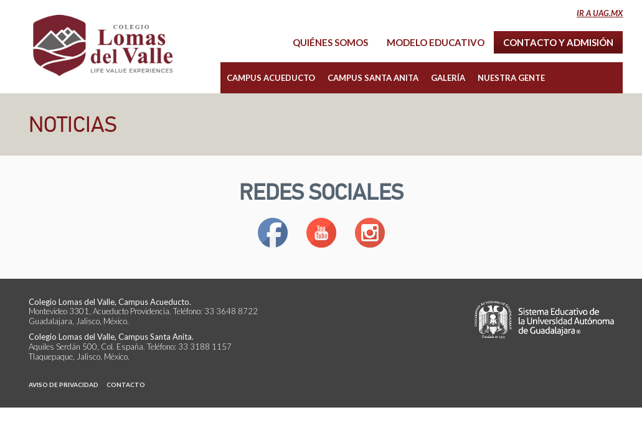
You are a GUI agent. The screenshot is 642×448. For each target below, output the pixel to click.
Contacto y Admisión (558, 42)
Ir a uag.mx (600, 13)
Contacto (125, 384)
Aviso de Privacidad (63, 384)
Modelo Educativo (435, 42)
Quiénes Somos (330, 42)
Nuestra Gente (511, 78)
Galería (448, 78)
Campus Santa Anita (373, 78)
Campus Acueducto (271, 78)
